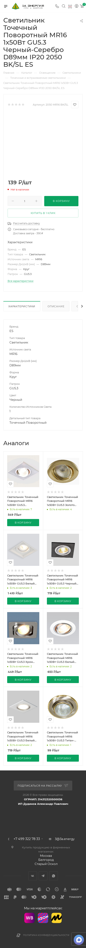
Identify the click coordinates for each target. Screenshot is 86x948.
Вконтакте (32, 875)
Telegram (43, 875)
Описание (56, 306)
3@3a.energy (65, 839)
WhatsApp (53, 875)
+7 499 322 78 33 (27, 839)
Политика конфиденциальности (46, 935)
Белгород (46, 860)
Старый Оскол (46, 864)
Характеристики (21, 306)
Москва (46, 856)
